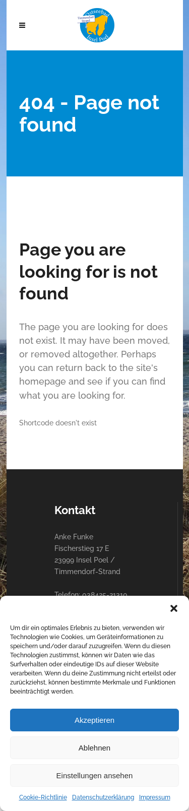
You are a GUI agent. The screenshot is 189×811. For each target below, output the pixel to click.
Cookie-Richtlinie (43, 797)
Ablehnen (94, 747)
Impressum (154, 797)
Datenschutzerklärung (103, 797)
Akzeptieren (94, 720)
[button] (174, 608)
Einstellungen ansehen (94, 775)
